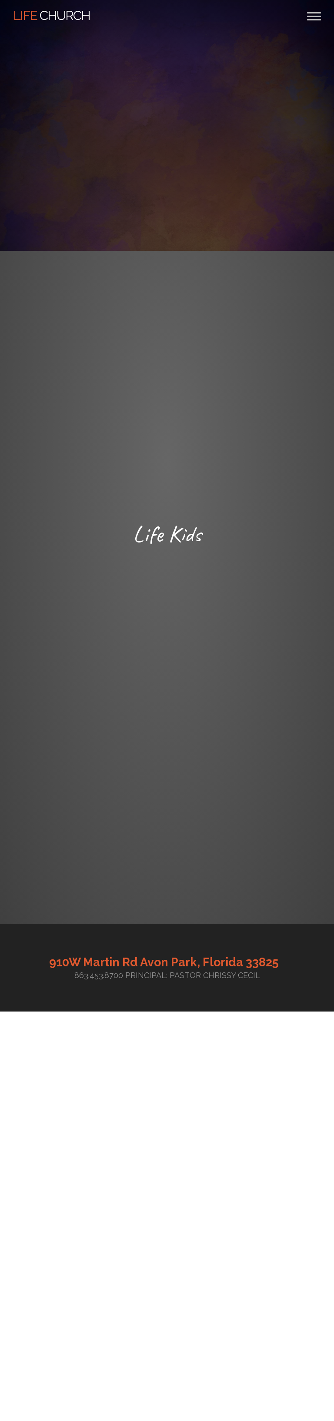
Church (51, 15)
